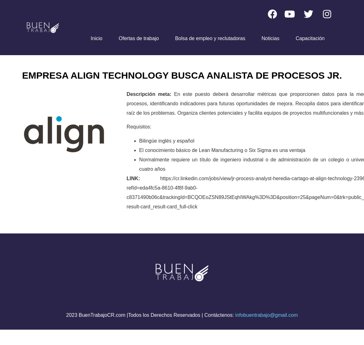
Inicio (96, 38)
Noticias (270, 38)
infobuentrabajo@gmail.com (266, 315)
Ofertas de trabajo (139, 38)
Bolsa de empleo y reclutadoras (210, 38)
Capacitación (310, 38)
